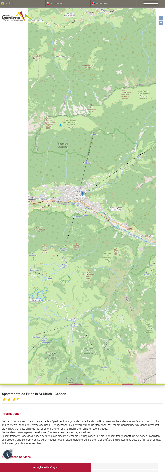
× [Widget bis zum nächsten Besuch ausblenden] (11, 451)
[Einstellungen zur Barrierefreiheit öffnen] (7, 454)
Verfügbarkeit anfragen (45, 467)
